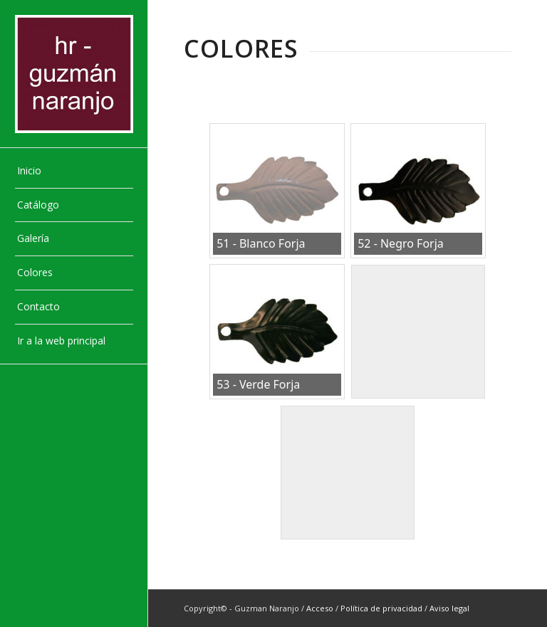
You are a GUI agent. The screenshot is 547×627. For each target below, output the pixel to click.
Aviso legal (449, 608)
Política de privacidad (381, 608)
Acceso (319, 608)
